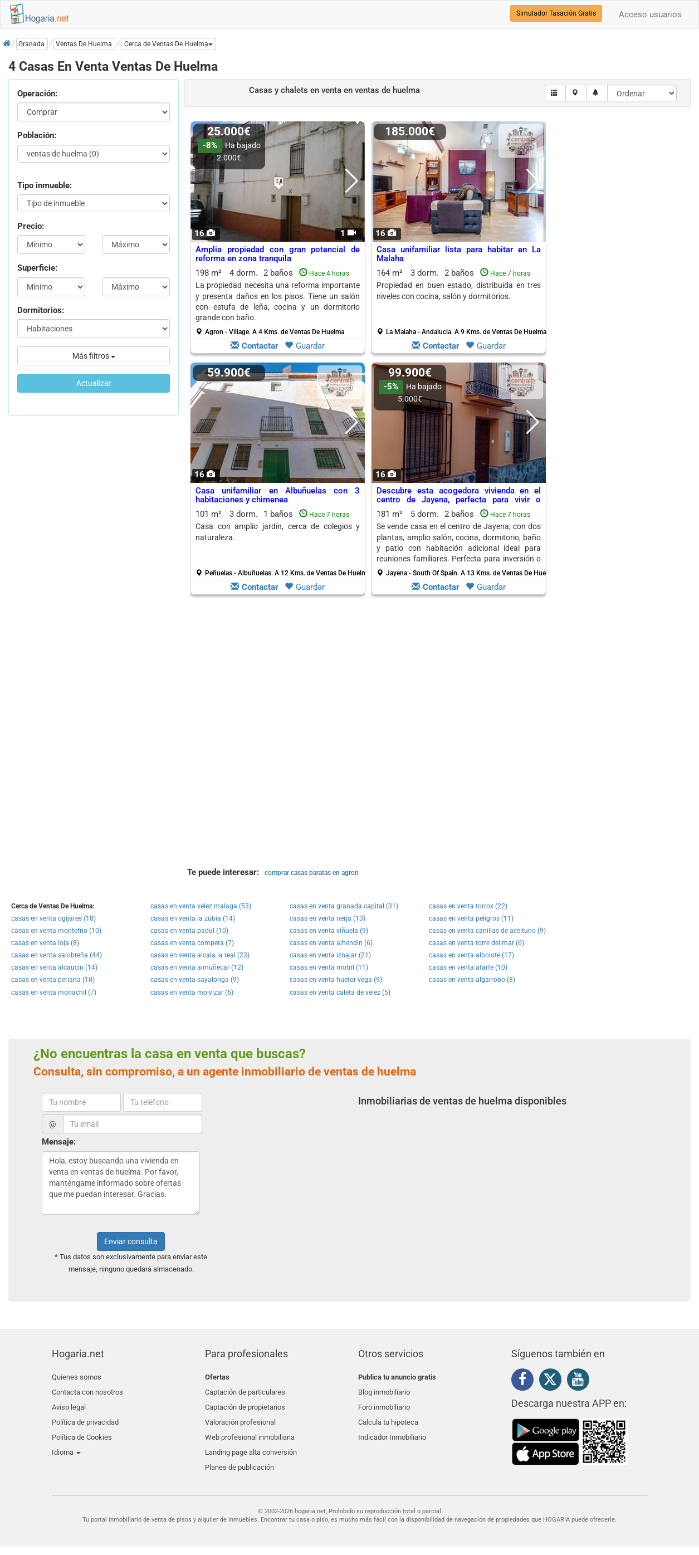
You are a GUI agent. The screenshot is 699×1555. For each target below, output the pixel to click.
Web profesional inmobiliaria (250, 1429)
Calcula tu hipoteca (388, 1416)
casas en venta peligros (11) (471, 918)
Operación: (37, 94)
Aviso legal (69, 1403)
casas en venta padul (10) (189, 931)
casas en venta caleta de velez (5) (340, 992)
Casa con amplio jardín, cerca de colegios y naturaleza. (277, 531)
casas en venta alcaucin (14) (54, 967)
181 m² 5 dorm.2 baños (463, 543)
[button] (168, 44)
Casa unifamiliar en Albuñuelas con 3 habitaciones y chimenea (277, 495)
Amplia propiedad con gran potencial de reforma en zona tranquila (277, 254)
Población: (36, 135)
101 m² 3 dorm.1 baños (281, 543)
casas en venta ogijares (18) (53, 918)
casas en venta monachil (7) (53, 992)
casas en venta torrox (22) (468, 906)
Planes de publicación (239, 1455)
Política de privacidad (85, 1416)
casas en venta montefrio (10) (56, 931)
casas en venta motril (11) (329, 967)
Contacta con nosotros (87, 1390)
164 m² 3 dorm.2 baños (461, 302)
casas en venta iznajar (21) (330, 955)
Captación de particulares (245, 1390)
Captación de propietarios (245, 1403)
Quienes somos (76, 1377)
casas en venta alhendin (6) (331, 943)
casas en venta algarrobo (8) (472, 980)
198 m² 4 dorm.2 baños (277, 302)
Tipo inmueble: (44, 185)
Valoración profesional (240, 1416)
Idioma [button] (66, 1443)
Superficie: (37, 268)
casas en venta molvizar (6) (191, 992)
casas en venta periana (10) (53, 980)
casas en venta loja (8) (45, 943)
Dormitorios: (40, 310)
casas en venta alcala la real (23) (200, 955)
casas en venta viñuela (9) (329, 931)
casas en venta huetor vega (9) (336, 980)
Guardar (305, 346)
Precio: (30, 226)
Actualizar (93, 383)
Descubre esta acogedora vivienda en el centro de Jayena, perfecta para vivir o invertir (459, 500)
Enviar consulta (131, 1241)
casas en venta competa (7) (192, 943)
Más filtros (93, 355)
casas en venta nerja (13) (327, 918)
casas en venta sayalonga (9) (194, 980)
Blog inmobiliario (384, 1390)
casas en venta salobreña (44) (56, 955)
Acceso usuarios (650, 14)
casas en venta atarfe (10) (468, 967)
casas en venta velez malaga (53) (200, 906)
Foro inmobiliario (384, 1403)
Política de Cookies (82, 1429)
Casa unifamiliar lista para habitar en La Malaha (459, 254)
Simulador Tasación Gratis (556, 13)
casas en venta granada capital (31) (344, 906)
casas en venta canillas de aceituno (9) (487, 931)
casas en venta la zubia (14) (192, 918)
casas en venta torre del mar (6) (476, 943)
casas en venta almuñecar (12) (196, 967)
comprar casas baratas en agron (312, 873)
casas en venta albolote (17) (471, 955)
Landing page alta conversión (251, 1443)
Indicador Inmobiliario (392, 1429)
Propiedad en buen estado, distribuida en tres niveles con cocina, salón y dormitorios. (459, 290)
